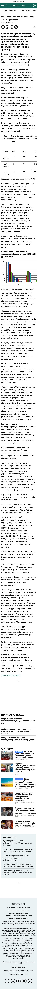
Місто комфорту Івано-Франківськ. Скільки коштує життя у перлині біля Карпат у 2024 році (25, 783)
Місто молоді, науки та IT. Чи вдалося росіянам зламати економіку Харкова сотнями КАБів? (25, 811)
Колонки (21, 10)
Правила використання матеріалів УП (18, 916)
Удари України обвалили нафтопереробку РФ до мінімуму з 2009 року (18, 721)
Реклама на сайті (14, 911)
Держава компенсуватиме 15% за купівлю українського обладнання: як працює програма (25, 768)
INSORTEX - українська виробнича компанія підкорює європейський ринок (24, 755)
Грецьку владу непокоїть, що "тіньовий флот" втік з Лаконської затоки (17, 873)
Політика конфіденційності (18, 913)
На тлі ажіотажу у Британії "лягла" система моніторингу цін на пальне (18, 865)
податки (17, 675)
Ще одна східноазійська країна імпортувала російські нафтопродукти (17, 739)
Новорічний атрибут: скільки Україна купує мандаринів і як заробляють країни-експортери (24, 797)
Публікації (12, 10)
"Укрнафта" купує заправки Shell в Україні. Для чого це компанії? (25, 823)
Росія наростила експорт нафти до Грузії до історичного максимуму (16, 730)
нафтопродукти (7, 675)
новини (4, 10)
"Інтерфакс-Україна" (26, 930)
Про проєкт (25, 911)
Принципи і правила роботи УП (18, 918)
